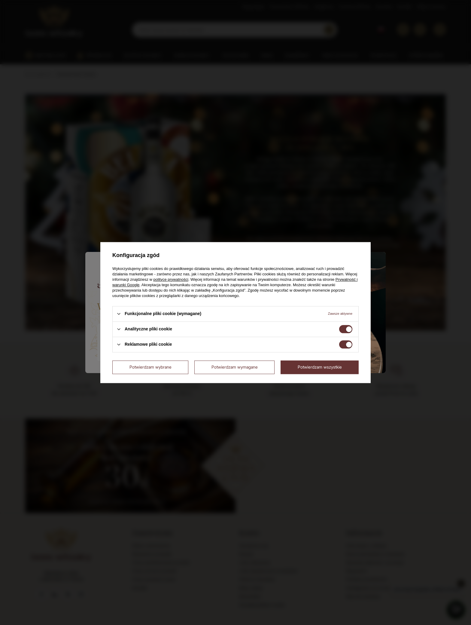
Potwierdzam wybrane (150, 366)
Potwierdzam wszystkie (320, 366)
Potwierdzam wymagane (234, 366)
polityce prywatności (170, 279)
